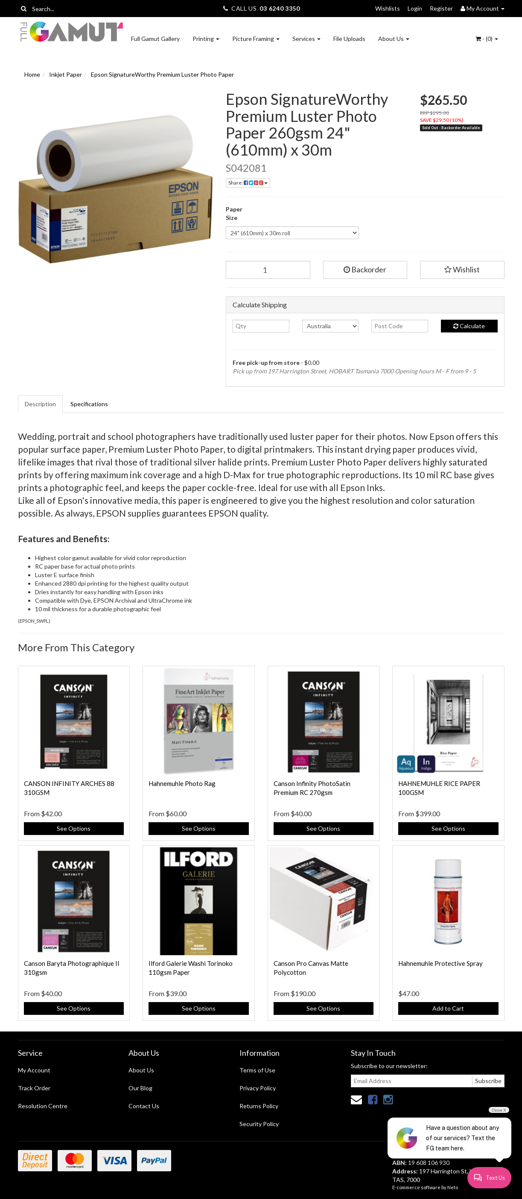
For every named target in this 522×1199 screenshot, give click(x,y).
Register (441, 8)
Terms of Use (257, 1070)
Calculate (469, 325)
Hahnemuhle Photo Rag (182, 783)
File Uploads (349, 38)
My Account (34, 1070)
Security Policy (259, 1123)
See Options (73, 828)
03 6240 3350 (280, 8)
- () (486, 38)
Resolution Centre (42, 1105)
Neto (452, 1187)
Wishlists (387, 8)
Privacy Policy (257, 1088)
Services (306, 38)
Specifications (89, 403)
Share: (248, 182)
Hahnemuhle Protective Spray (440, 963)
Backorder (365, 269)
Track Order (34, 1088)
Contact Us (143, 1105)
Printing (205, 38)
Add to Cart (448, 1008)
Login (415, 8)
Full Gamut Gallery (155, 38)
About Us (393, 38)
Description (40, 403)
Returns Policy (258, 1105)
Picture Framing (256, 38)
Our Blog (140, 1088)
